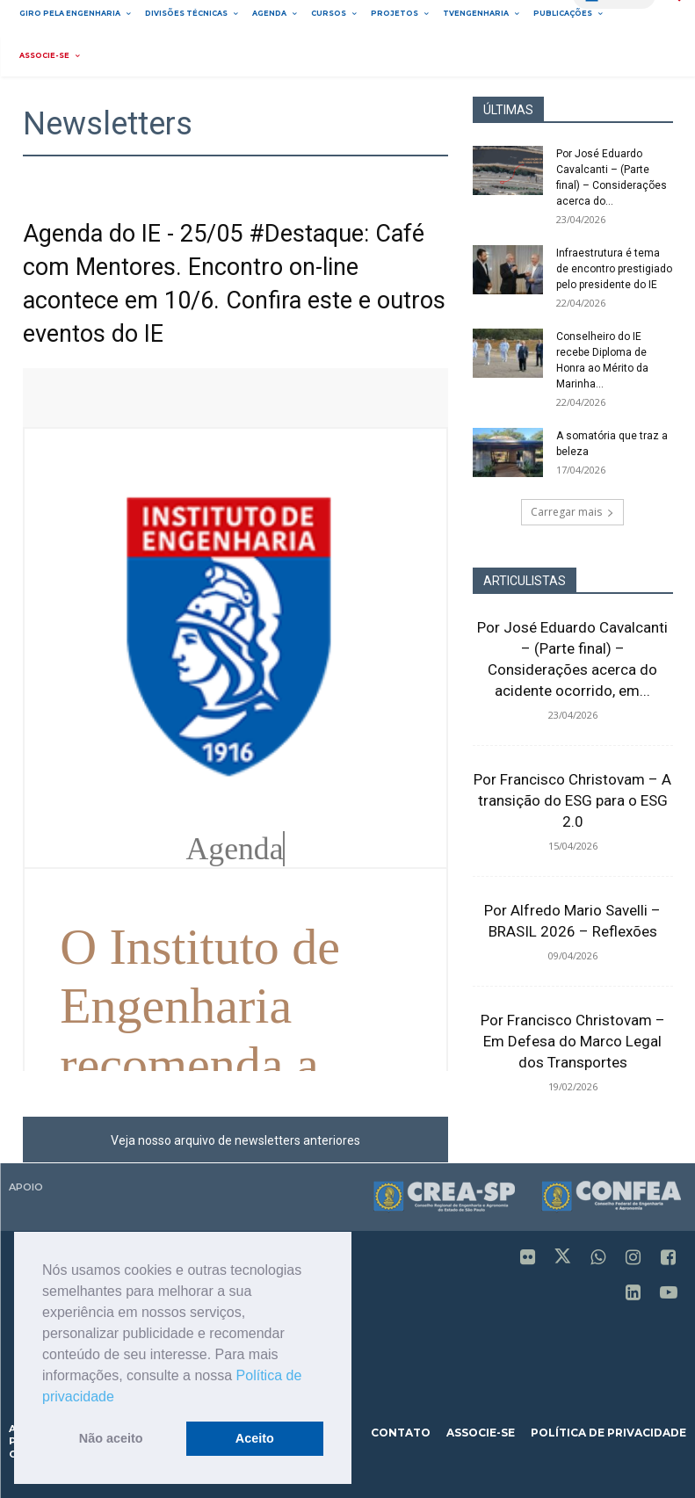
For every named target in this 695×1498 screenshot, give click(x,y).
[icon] (528, 1259)
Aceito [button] (254, 1438)
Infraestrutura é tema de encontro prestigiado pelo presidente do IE (614, 269)
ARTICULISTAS (524, 581)
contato (401, 1432)
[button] (120, 1397)
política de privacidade (608, 1432)
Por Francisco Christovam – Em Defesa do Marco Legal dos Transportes (573, 1041)
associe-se (480, 1432)
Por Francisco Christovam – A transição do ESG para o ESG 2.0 (572, 800)
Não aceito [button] (111, 1438)
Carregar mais (572, 511)
